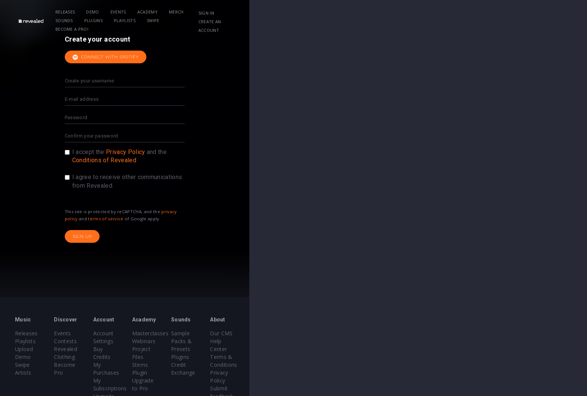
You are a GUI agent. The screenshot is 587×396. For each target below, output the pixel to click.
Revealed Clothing (166, 349)
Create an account (496, 13)
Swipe (367, 12)
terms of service (274, 218)
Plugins (307, 12)
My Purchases (240, 349)
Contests (155, 341)
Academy (222, 12)
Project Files (316, 349)
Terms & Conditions (483, 349)
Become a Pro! (400, 12)
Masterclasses (319, 333)
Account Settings (243, 333)
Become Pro (160, 356)
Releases (139, 12)
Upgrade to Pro (241, 364)
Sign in (454, 13)
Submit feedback (479, 364)
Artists (73, 364)
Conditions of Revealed (273, 160)
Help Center (473, 341)
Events (192, 12)
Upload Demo (83, 349)
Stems (309, 356)
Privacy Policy (294, 151)
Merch (250, 12)
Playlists (338, 12)
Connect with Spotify (274, 57)
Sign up (251, 236)
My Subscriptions (243, 356)
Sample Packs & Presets (410, 333)
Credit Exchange (400, 349)
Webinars (313, 341)
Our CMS (469, 333)
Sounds (278, 12)
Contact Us (472, 372)
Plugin (308, 364)
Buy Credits (237, 341)
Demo (167, 12)
